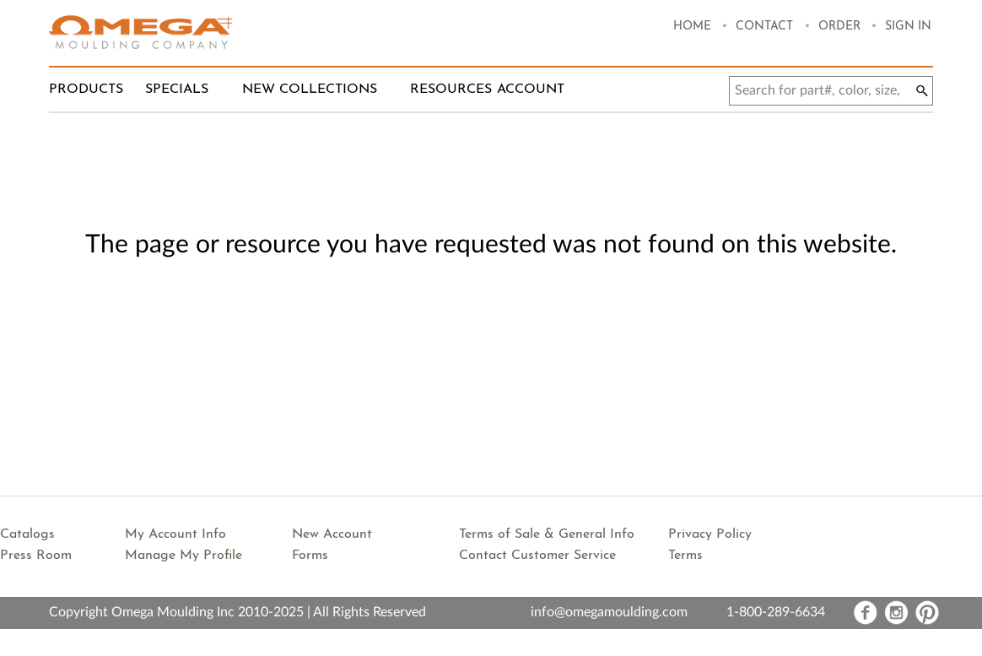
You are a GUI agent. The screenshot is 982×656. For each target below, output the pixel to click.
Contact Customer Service (537, 555)
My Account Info (175, 534)
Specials (176, 89)
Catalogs (27, 534)
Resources (451, 89)
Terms (685, 555)
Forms (310, 555)
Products (86, 89)
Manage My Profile (183, 555)
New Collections (309, 89)
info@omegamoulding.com (609, 612)
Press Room (36, 555)
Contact (764, 26)
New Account (332, 534)
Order (839, 26)
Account (530, 89)
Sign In (908, 26)
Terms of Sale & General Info (546, 534)
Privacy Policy (710, 534)
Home (692, 26)
